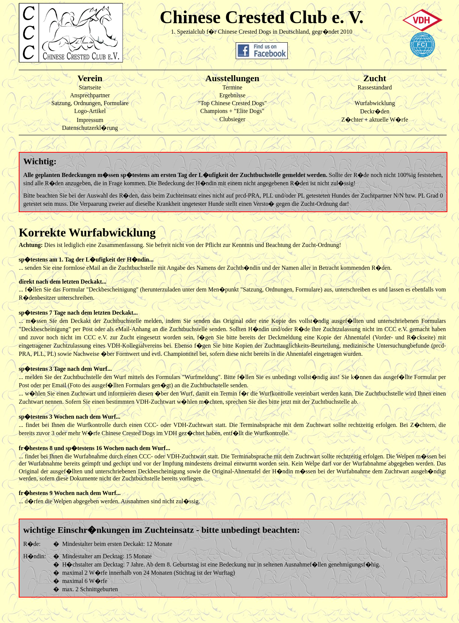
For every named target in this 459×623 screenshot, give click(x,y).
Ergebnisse (232, 95)
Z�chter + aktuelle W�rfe (374, 119)
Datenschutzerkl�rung (90, 128)
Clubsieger (232, 119)
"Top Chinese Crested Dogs (231, 103)
